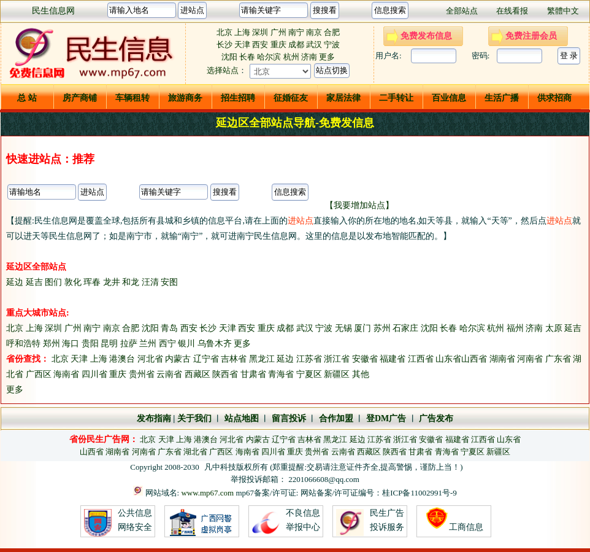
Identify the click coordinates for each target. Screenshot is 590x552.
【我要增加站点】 (359, 205)
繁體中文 (563, 10)
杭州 (291, 56)
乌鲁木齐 (214, 343)
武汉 (314, 44)
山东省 (448, 358)
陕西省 (225, 374)
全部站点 (462, 10)
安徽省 (365, 358)
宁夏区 (309, 374)
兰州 (147, 343)
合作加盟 (336, 418)
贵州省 (142, 374)
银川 (186, 343)
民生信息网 (53, 10)
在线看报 (512, 10)
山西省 (474, 358)
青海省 (281, 374)
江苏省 (309, 358)
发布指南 (154, 418)
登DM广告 (386, 418)
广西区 (39, 374)
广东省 (558, 358)
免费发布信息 (426, 36)
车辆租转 (132, 98)
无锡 (343, 328)
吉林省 (234, 358)
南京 (314, 32)
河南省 (530, 358)
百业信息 (449, 98)
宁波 (332, 44)
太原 (553, 328)
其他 (360, 374)
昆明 (109, 343)
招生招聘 (238, 98)
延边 (14, 282)
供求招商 (554, 98)
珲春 (92, 282)
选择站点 (223, 70)
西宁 (167, 343)
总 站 (27, 98)
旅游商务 (185, 98)
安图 (169, 282)
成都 (296, 44)
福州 (515, 328)
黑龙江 (262, 358)
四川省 (94, 374)
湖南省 (502, 358)
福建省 (392, 358)
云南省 (169, 374)
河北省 (150, 358)
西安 (261, 44)
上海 (242, 32)
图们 (53, 282)
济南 (309, 56)
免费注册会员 (531, 36)
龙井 (111, 282)
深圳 (260, 32)
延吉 (34, 282)
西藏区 (197, 374)
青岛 (169, 328)
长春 (247, 56)
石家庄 (405, 328)
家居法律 (343, 98)
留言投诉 (289, 418)
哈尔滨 (269, 56)
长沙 (224, 44)
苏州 (382, 328)
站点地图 (240, 418)
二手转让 (396, 98)
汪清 (150, 282)
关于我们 (194, 418)
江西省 (421, 358)
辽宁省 (206, 358)
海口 (70, 343)
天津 (242, 44)
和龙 (130, 282)
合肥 (332, 32)
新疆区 (337, 374)
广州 (278, 32)
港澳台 (122, 358)
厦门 (362, 328)
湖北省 (195, 451)
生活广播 (502, 98)
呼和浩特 (23, 343)
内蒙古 (178, 358)
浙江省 (337, 358)
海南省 (66, 374)
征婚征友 (291, 98)
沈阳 (229, 56)
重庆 (278, 44)
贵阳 (90, 343)
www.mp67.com (207, 492)
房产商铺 (80, 98)
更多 (327, 56)
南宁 (296, 32)
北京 (224, 32)
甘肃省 (253, 374)
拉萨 (128, 343)
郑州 (51, 343)
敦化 (73, 282)
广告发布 (436, 418)
